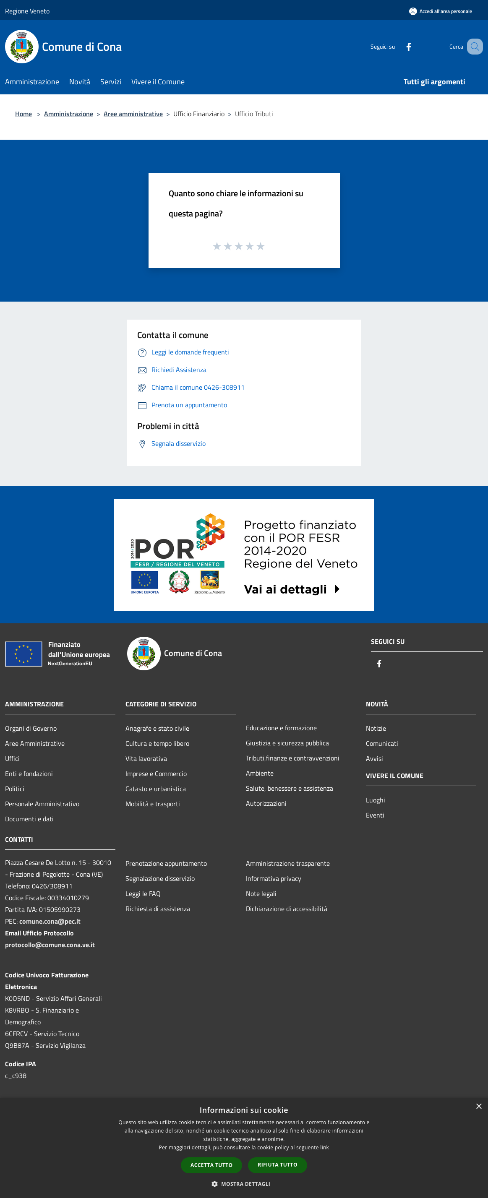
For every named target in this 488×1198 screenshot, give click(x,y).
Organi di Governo (31, 728)
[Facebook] (398, 46)
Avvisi (374, 758)
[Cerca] (473, 46)
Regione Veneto (27, 11)
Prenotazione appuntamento (166, 863)
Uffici (12, 758)
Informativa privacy (273, 878)
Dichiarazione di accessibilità (286, 909)
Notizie (376, 728)
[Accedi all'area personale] (440, 11)
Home (23, 114)
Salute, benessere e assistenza (289, 788)
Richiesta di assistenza (157, 909)
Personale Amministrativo (42, 804)
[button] (244, 1184)
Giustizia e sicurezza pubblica (287, 743)
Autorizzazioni (266, 803)
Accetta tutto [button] (211, 1165)
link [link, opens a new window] (324, 1147)
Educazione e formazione (281, 728)
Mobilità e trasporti (152, 804)
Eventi (375, 815)
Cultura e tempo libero (157, 743)
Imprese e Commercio (156, 773)
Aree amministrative (133, 114)
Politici (14, 789)
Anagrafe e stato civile (157, 728)
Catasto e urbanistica (155, 789)
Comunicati (382, 743)
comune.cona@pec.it (50, 921)
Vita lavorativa (146, 758)
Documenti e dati (29, 819)
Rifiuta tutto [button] (277, 1164)
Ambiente (260, 773)
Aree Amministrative (35, 743)
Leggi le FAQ (143, 893)
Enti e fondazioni (29, 773)
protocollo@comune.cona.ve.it (50, 945)
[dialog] (244, 1148)
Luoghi (375, 800)
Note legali (261, 893)
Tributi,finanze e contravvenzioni (292, 758)
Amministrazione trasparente (288, 863)
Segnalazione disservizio (160, 878)
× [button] (478, 1107)
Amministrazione (68, 114)
